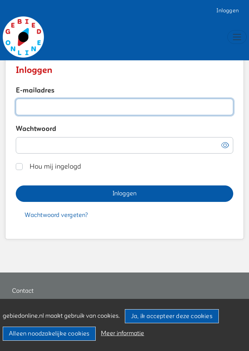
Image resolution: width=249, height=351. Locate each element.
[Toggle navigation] (237, 37)
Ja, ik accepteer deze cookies (171, 316)
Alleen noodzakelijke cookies (49, 333)
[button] (225, 145)
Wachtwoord (36, 129)
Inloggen (227, 10)
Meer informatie (122, 333)
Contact (23, 290)
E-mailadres (35, 90)
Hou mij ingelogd (55, 166)
